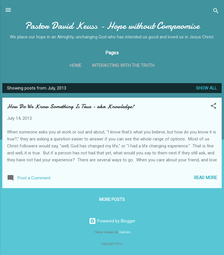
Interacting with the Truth (123, 65)
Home (75, 65)
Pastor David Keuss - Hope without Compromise (112, 25)
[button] (213, 106)
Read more (205, 177)
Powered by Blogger (112, 221)
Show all (206, 88)
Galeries (125, 232)
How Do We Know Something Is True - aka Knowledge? (70, 106)
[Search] (215, 12)
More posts (112, 199)
